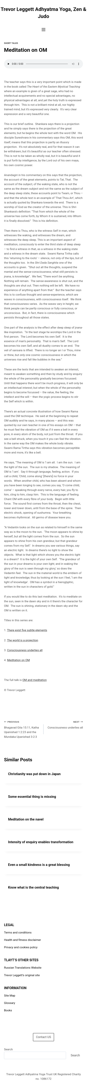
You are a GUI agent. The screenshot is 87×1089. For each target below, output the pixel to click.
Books (8, 1010)
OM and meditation (34, 680)
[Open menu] (43, 29)
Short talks (11, 43)
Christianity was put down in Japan (34, 774)
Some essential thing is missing (32, 797)
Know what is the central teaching (33, 887)
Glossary (9, 1003)
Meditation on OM (18, 660)
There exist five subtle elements (27, 630)
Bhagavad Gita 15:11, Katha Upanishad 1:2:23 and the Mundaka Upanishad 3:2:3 (22, 728)
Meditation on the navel (26, 819)
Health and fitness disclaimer (22, 940)
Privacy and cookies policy (20, 947)
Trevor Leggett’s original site (22, 975)
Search (8, 1049)
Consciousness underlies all (24, 650)
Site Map (9, 995)
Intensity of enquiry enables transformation (40, 842)
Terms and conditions (18, 932)
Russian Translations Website (22, 967)
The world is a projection (22, 640)
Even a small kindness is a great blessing (39, 865)
